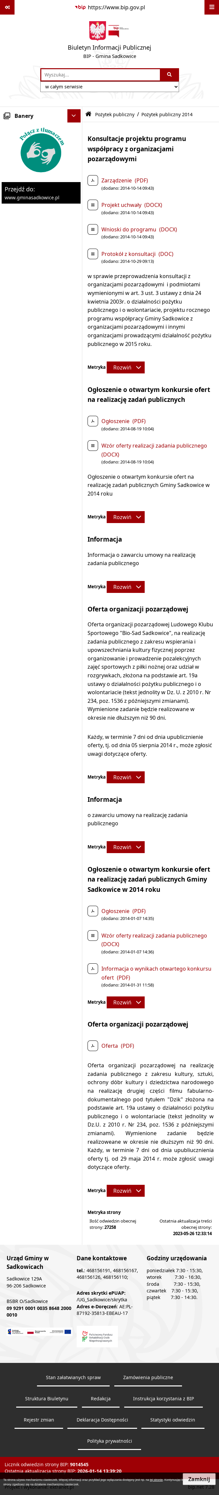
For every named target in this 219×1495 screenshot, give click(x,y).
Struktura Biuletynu (46, 1399)
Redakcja (101, 1399)
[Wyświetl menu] (211, 7)
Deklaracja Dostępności (102, 1420)
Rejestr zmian (39, 1420)
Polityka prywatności (109, 1441)
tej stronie (156, 1479)
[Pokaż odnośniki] (7, 7)
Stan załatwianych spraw (73, 1377)
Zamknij (199, 1479)
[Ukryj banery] (74, 115)
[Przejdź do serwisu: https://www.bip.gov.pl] (109, 7)
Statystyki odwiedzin (172, 1420)
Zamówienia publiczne (148, 1377)
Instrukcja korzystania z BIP (163, 1399)
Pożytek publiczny (114, 114)
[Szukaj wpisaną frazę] (170, 74)
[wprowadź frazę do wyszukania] (100, 74)
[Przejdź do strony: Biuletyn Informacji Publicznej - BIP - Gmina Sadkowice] (109, 41)
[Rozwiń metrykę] (126, 367)
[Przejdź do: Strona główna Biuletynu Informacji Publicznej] (88, 114)
